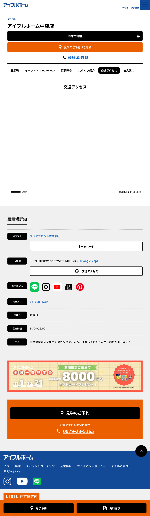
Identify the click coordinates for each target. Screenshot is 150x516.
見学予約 (41, 508)
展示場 (15, 70)
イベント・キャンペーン (40, 70)
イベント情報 (12, 466)
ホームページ (86, 246)
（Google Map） (89, 261)
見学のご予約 (77, 413)
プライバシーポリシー (91, 466)
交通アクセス (109, 70)
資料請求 (114, 508)
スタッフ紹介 (86, 70)
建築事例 (66, 70)
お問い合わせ (12, 471)
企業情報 (66, 466)
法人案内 (128, 70)
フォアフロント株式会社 (45, 236)
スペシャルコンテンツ (40, 466)
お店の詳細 (75, 36)
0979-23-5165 (78, 57)
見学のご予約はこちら (77, 47)
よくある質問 (120, 466)
